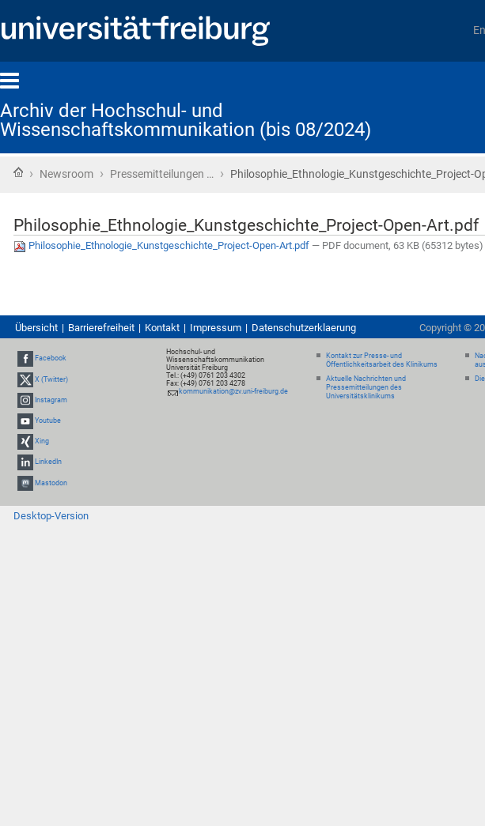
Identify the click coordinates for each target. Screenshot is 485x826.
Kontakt (162, 328)
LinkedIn (48, 462)
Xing (42, 441)
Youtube (48, 420)
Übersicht (36, 328)
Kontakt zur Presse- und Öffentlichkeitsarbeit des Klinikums (382, 360)
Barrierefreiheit (101, 328)
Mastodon (51, 483)
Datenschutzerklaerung (304, 328)
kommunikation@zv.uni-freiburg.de (233, 391)
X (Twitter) (51, 379)
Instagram (51, 400)
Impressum (215, 328)
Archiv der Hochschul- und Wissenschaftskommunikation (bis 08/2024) (185, 120)
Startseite (18, 172)
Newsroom (66, 174)
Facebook (50, 359)
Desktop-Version (51, 516)
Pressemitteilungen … (162, 174)
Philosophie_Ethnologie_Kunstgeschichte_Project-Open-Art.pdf (162, 245)
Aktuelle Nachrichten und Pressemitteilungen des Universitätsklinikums (366, 387)
